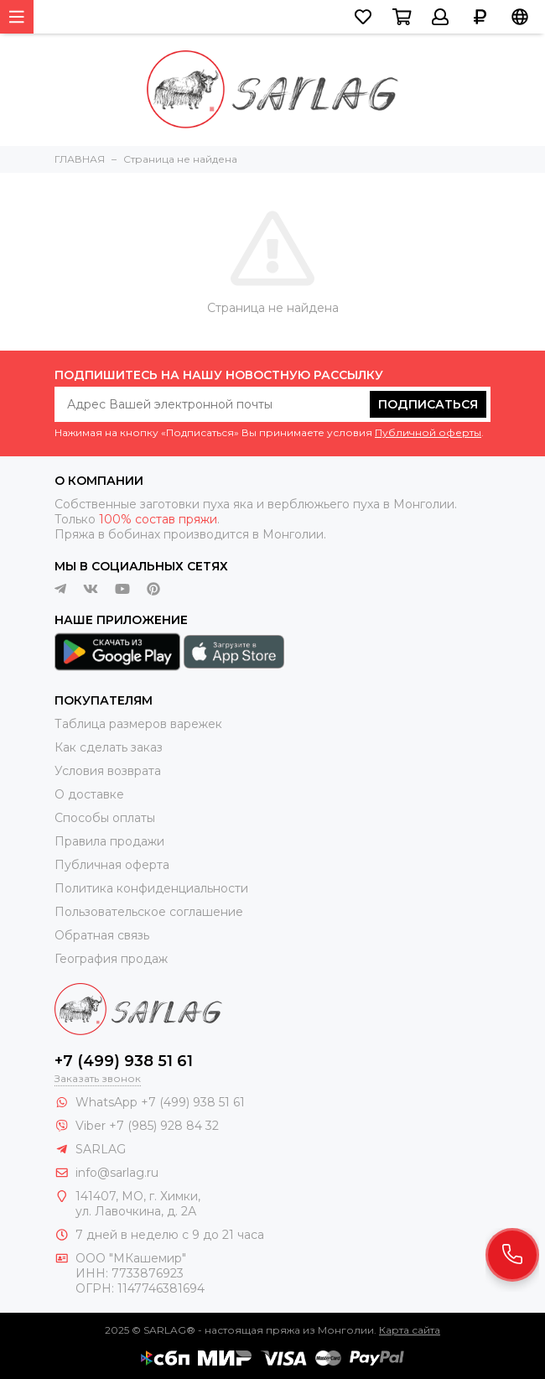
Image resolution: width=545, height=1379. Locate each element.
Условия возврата (107, 770)
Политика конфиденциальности (151, 888)
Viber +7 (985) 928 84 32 (147, 1125)
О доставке (89, 794)
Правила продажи (109, 841)
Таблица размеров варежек (138, 723)
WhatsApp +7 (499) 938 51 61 (160, 1102)
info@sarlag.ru (116, 1172)
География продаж (111, 958)
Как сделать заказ (108, 747)
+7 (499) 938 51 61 (123, 1061)
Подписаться (428, 404)
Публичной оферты (428, 432)
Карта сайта (409, 1330)
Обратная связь (101, 935)
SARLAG (100, 1149)
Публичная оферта (111, 864)
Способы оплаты (104, 817)
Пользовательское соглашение (148, 911)
